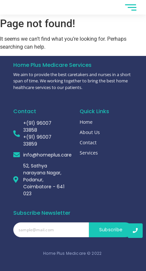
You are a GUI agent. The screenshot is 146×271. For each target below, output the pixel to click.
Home (86, 122)
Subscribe (111, 229)
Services (89, 153)
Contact (88, 142)
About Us (90, 132)
